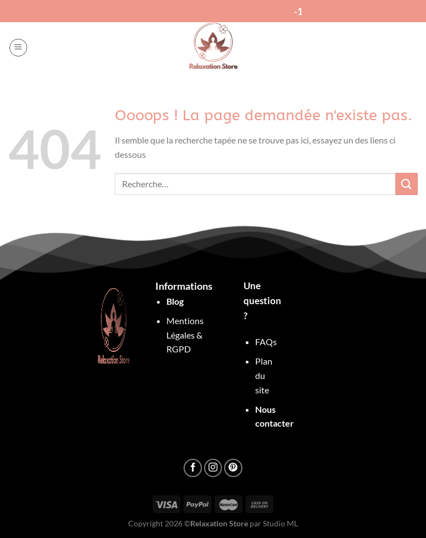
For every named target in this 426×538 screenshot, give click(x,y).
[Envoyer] (406, 183)
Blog (175, 301)
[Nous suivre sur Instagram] (213, 468)
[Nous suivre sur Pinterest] (233, 468)
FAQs (266, 341)
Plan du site (263, 375)
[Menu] (18, 48)
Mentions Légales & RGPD (185, 334)
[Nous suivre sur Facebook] (193, 468)
